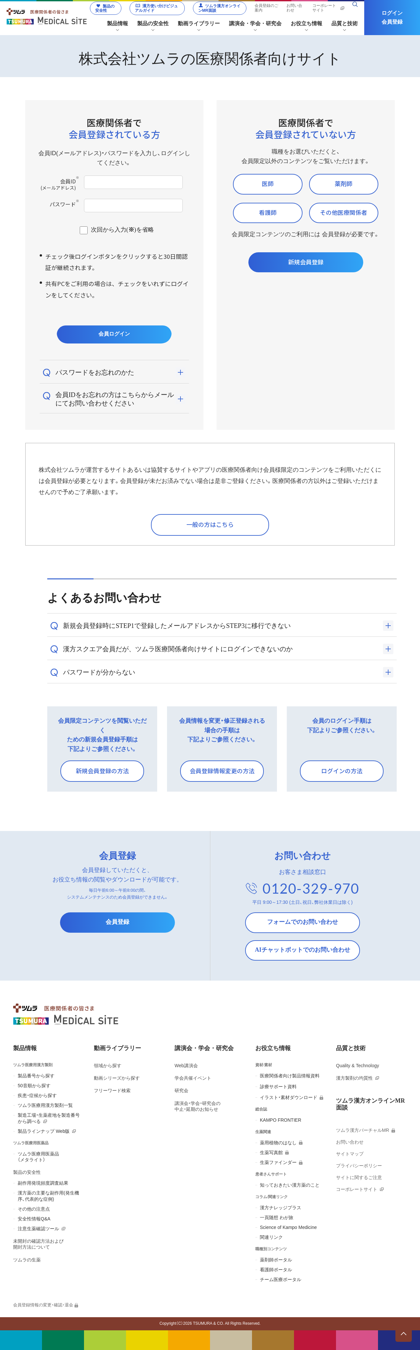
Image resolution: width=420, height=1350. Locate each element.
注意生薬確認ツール (38, 1228)
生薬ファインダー (278, 1162)
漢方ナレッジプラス (280, 1207)
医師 (268, 183)
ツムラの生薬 (27, 1259)
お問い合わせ (294, 8)
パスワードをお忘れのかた (94, 372)
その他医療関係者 (343, 212)
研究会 (181, 1090)
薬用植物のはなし (278, 1142)
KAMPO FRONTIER (280, 1120)
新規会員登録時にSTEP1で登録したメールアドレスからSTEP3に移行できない (176, 625)
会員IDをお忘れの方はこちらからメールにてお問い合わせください (114, 399)
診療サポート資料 (278, 1086)
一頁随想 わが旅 (276, 1217)
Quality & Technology (357, 1065)
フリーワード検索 (112, 1090)
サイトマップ (350, 1153)
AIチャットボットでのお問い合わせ (302, 949)
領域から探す (107, 1065)
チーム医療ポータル (280, 1279)
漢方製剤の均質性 (354, 1078)
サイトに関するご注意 (359, 1177)
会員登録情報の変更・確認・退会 (43, 1304)
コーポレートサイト (324, 8)
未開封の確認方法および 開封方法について (38, 1244)
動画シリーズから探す (117, 1078)
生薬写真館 (271, 1152)
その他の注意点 (34, 1209)
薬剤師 (343, 183)
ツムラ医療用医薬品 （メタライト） (38, 1156)
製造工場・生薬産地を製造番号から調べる (49, 1118)
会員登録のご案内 (266, 8)
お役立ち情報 (273, 1048)
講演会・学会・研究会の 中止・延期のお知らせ (197, 1106)
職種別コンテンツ (271, 1249)
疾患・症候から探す (37, 1095)
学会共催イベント (193, 1078)
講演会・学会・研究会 (204, 1048)
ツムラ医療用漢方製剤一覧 (45, 1105)
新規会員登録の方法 (102, 770)
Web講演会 (186, 1065)
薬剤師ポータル (276, 1259)
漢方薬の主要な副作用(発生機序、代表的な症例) (48, 1195)
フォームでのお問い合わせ (302, 922)
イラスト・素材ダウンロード (288, 1097)
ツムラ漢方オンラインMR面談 (219, 8)
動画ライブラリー (117, 1048)
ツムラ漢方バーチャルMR (362, 1130)
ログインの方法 (342, 770)
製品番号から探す (36, 1075)
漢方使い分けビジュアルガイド (156, 8)
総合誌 (261, 1109)
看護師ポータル (276, 1269)
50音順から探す (34, 1085)
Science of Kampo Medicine (288, 1227)
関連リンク (271, 1237)
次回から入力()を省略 (122, 229)
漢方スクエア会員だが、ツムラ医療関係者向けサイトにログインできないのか (178, 649)
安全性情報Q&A (34, 1218)
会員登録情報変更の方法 (222, 770)
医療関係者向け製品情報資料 (290, 1075)
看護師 (268, 212)
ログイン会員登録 (392, 17)
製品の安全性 (105, 8)
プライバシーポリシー (359, 1165)
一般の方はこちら (210, 524)
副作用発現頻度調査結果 (43, 1183)
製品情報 (25, 1048)
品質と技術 (351, 1048)
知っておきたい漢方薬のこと (290, 1185)
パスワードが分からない (99, 672)
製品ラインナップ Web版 (44, 1131)
